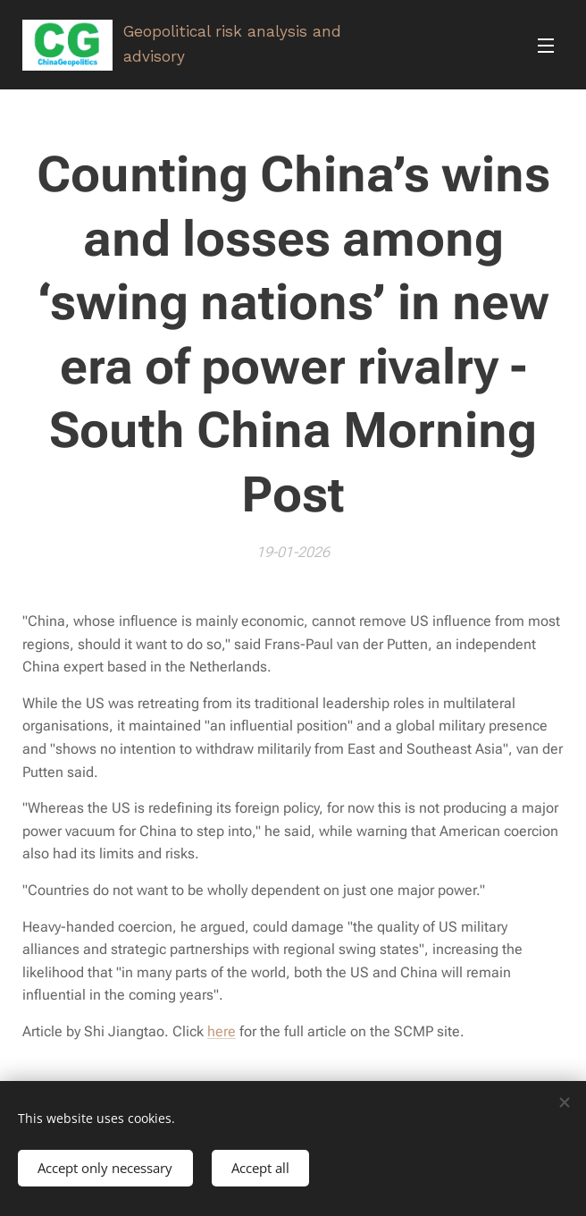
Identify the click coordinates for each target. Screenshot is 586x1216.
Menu (546, 45)
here (221, 1031)
